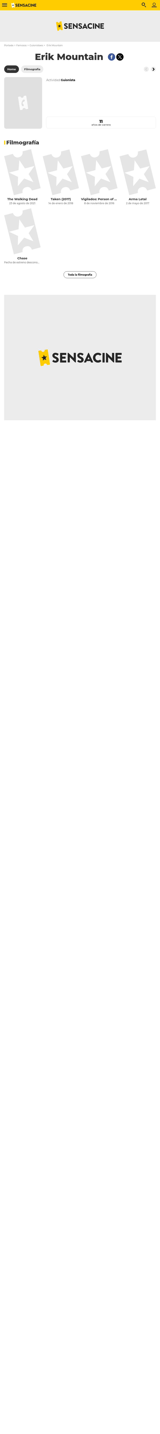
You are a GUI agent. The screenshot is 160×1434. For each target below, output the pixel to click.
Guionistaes (36, 45)
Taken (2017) (61, 199)
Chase (22, 258)
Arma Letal (138, 199)
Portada (8, 45)
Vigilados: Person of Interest (99, 199)
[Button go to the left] (146, 69)
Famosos (21, 45)
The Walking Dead (22, 199)
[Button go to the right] (153, 69)
